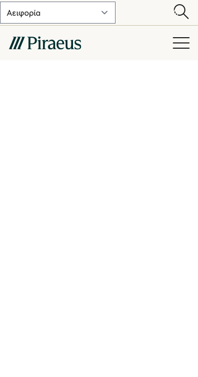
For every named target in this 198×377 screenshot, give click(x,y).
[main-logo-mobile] (84, 43)
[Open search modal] (181, 12)
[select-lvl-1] (58, 13)
